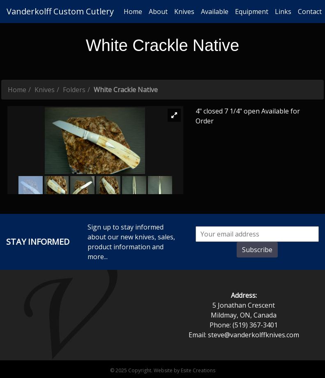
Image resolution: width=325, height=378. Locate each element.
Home (133, 11)
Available (214, 11)
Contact (310, 11)
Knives (184, 11)
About (158, 11)
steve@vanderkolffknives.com (253, 334)
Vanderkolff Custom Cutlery (60, 11)
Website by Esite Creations (184, 370)
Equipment (251, 11)
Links (283, 11)
